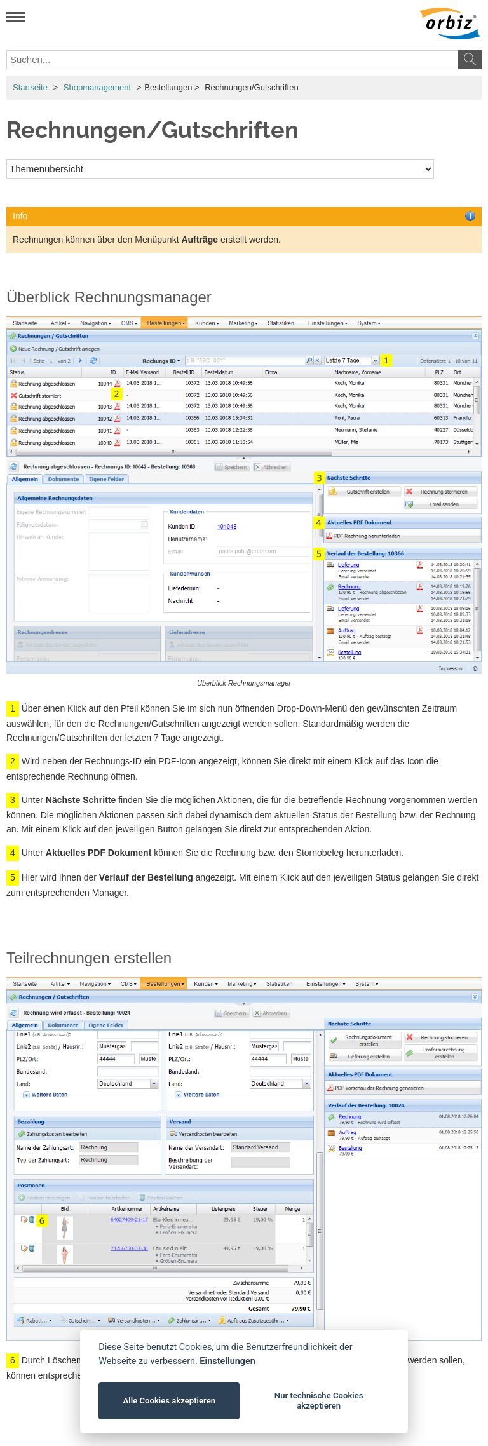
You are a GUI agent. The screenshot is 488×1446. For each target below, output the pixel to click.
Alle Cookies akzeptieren (169, 1400)
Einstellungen (227, 1361)
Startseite (30, 87)
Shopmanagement (97, 87)
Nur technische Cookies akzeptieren (318, 1400)
